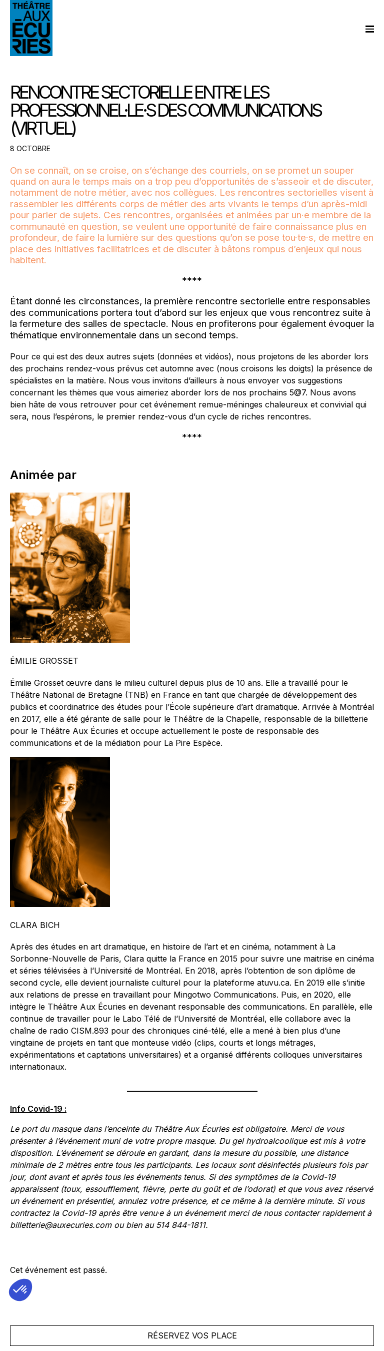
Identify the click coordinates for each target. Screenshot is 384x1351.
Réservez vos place (192, 1335)
